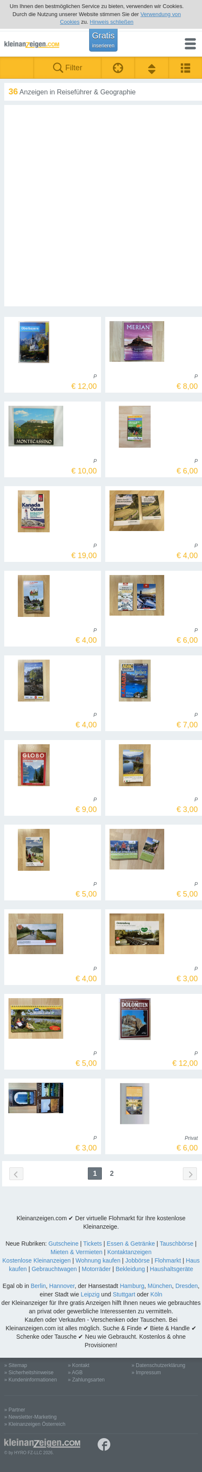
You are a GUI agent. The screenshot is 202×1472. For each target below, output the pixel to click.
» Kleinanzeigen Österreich (34, 1424)
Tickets (92, 1243)
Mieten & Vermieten (76, 1252)
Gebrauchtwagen (54, 1269)
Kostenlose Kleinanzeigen (37, 1260)
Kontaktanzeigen (129, 1252)
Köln (156, 1294)
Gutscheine (63, 1243)
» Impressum (146, 1373)
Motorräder (95, 1269)
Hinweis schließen (111, 22)
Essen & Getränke (131, 1243)
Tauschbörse (176, 1243)
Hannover (62, 1285)
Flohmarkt (167, 1260)
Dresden (186, 1285)
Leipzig (90, 1294)
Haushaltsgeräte (171, 1269)
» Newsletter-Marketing (30, 1417)
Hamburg (132, 1285)
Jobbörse (137, 1260)
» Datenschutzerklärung (158, 1365)
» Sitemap (15, 1365)
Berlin (38, 1285)
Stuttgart (124, 1294)
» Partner (14, 1410)
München (160, 1285)
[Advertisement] (101, 205)
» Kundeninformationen (30, 1380)
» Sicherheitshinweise (28, 1373)
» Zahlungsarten (86, 1380)
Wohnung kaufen (98, 1260)
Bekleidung (130, 1269)
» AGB (75, 1373)
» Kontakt (79, 1365)
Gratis (103, 40)
